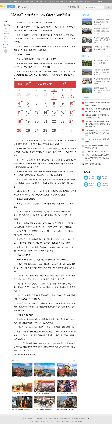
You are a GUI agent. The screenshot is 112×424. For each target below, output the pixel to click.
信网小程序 (99, 178)
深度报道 (86, 56)
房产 (53, 1)
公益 (45, 1)
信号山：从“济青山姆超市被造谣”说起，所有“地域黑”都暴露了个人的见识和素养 (97, 157)
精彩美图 (15, 360)
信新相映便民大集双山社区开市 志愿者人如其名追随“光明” (97, 104)
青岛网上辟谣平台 (87, 186)
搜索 (108, 7)
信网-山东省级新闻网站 (3, 7)
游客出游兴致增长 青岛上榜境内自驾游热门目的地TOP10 (101, 22)
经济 (49, 1)
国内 (27, 1)
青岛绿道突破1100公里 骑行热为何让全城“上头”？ (101, 63)
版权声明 (69, 421)
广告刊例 (87, 1)
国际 (31, 1)
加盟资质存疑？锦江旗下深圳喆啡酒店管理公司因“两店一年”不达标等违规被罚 (97, 133)
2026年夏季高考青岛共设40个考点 (96, 151)
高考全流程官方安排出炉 (93, 164)
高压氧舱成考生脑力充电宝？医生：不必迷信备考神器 (97, 147)
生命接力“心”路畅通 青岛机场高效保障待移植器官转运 (101, 31)
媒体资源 (37, 421)
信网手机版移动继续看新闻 (74, 6)
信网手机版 (87, 178)
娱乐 (10, 6)
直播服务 (75, 1)
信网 (11, 1)
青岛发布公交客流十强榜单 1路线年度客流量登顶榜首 (102, 40)
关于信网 (50, 421)
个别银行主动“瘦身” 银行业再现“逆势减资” (97, 140)
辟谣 (41, 1)
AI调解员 (99, 186)
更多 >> (74, 360)
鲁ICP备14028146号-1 (29, 418)
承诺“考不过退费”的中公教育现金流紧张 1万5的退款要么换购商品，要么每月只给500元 (97, 124)
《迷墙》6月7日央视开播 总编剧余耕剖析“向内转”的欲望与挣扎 (97, 110)
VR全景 (81, 1)
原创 (15, 1)
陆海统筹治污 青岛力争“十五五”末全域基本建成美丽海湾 (102, 90)
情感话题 (22, 6)
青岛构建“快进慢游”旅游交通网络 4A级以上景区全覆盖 (102, 81)
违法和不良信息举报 (78, 421)
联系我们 (63, 421)
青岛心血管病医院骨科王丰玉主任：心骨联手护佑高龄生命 (97, 116)
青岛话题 (86, 15)
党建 (37, 1)
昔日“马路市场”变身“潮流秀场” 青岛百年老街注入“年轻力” (102, 72)
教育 (57, 1)
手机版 (100, 1)
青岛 (19, 1)
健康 (61, 1)
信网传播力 (44, 421)
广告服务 (57, 421)
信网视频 (68, 1)
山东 (23, 1)
